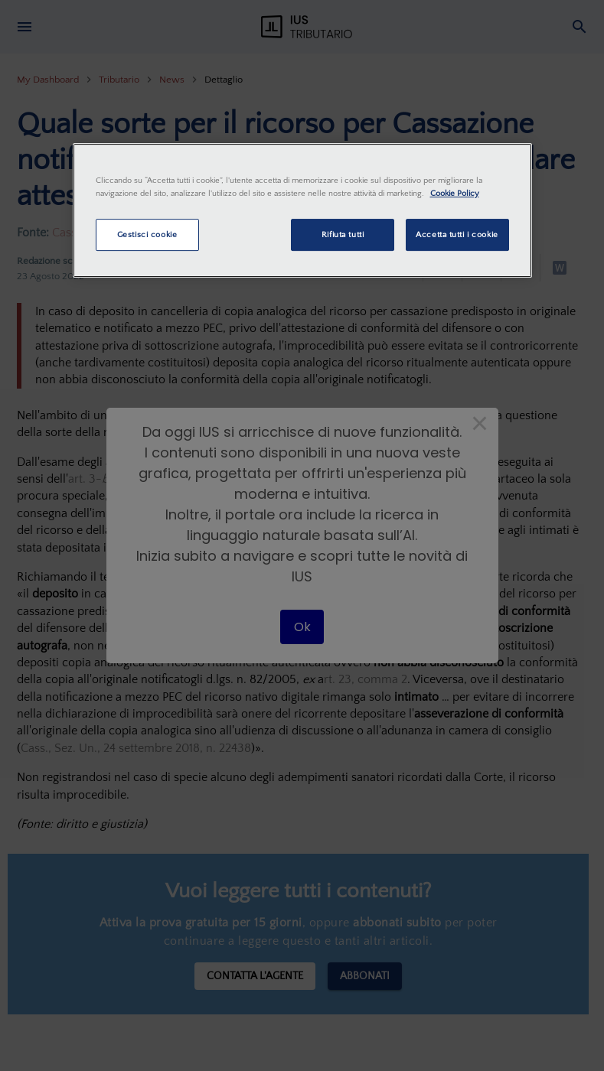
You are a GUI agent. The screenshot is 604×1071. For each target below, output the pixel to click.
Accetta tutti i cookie (457, 234)
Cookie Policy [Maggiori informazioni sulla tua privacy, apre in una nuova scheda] (454, 193)
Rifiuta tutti (343, 234)
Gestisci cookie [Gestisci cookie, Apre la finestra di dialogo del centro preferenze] (147, 234)
